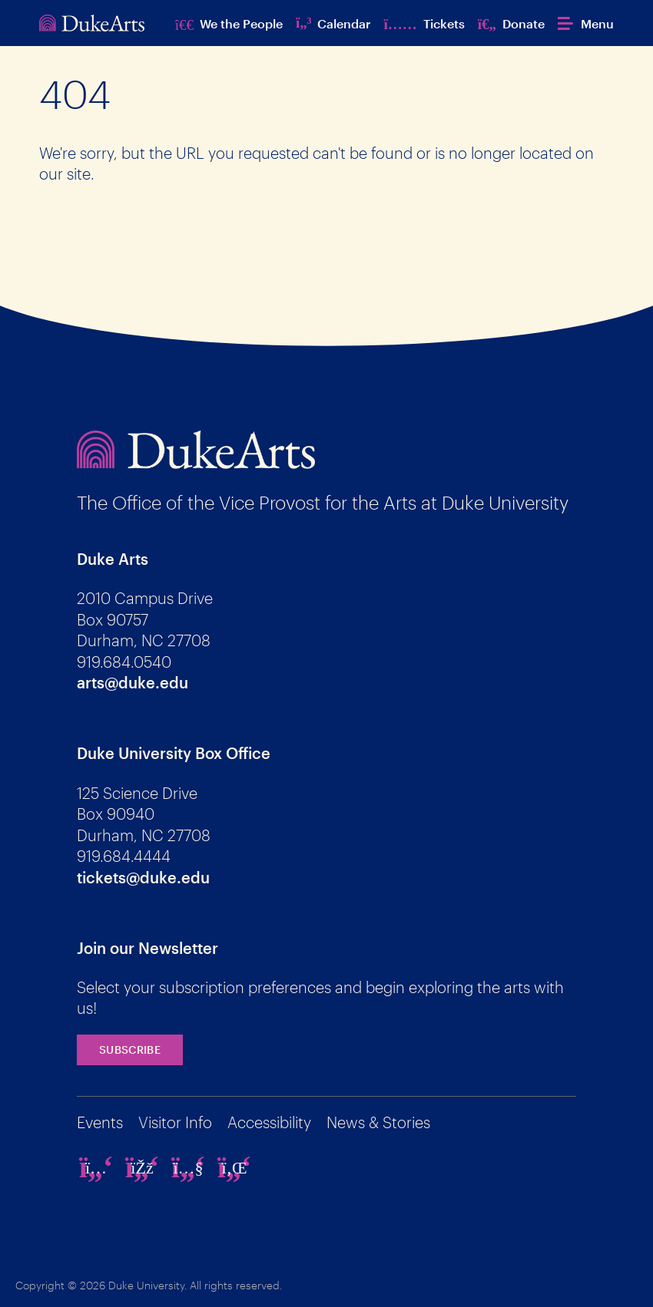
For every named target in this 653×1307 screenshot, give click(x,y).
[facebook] (142, 1167)
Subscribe (130, 1049)
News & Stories (378, 1122)
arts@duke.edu (132, 682)
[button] (586, 23)
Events (100, 1122)
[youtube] (188, 1167)
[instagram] (96, 1167)
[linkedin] (234, 1167)
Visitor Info (175, 1122)
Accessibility (269, 1122)
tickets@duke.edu (143, 877)
